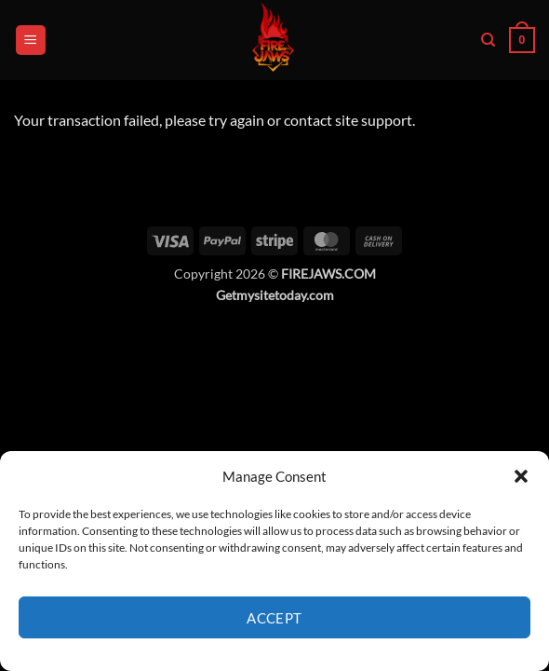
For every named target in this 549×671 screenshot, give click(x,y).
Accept (274, 617)
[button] (521, 476)
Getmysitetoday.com (275, 295)
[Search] (488, 40)
